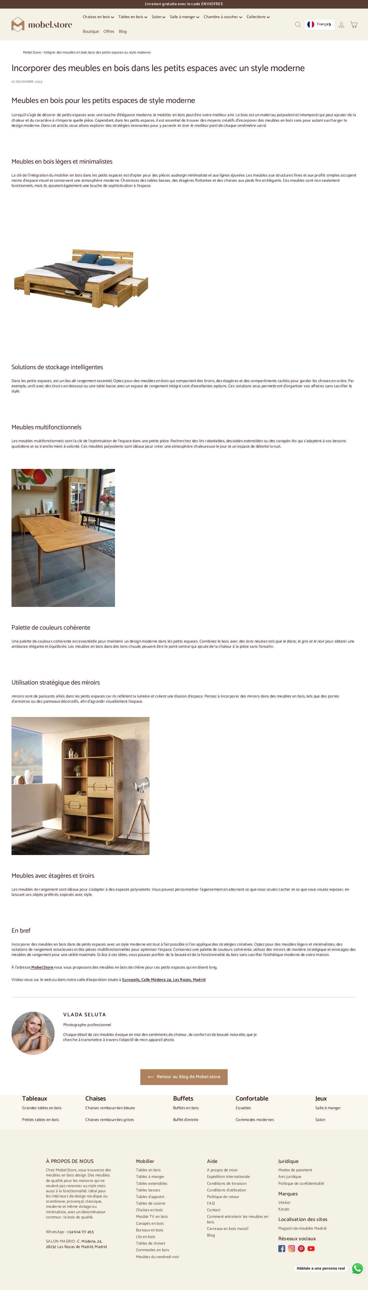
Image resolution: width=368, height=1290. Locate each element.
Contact (213, 1210)
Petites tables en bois (40, 1120)
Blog (123, 31)
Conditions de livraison (226, 1183)
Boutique (91, 31)
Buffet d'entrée (185, 1120)
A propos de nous (222, 1170)
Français (318, 24)
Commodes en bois (152, 1250)
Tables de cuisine (151, 1203)
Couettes (243, 1108)
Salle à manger (184, 17)
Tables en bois (132, 17)
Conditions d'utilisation (226, 1190)
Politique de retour (223, 1197)
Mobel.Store (32, 52)
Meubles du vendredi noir (157, 1257)
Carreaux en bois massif (227, 1229)
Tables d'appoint (150, 1197)
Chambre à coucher (223, 17)
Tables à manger (150, 1177)
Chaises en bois (98, 17)
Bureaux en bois (150, 1230)
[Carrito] (354, 24)
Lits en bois (146, 1237)
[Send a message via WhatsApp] (328, 1268)
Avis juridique (290, 1177)
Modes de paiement (295, 1170)
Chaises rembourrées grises (109, 1120)
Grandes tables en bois (42, 1108)
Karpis (284, 1209)
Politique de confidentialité (301, 1183)
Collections (258, 17)
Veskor (284, 1202)
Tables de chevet (150, 1243)
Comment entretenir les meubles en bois (238, 1219)
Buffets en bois (186, 1108)
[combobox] (319, 24)
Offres (108, 31)
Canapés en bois (150, 1223)
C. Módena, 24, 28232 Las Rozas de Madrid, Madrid (76, 1244)
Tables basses (148, 1190)
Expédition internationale (228, 1177)
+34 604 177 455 (80, 1232)
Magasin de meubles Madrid (302, 1228)
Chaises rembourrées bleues (110, 1108)
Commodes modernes (255, 1120)
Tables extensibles (152, 1183)
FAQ (211, 1203)
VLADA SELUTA (84, 1015)
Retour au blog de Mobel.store (184, 1077)
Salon (158, 17)
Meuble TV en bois (152, 1217)
